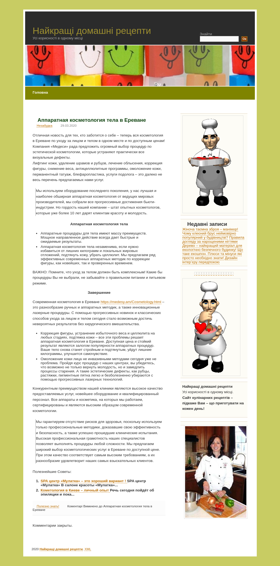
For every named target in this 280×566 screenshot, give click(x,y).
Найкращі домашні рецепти (92, 30)
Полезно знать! (48, 506)
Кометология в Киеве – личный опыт (75, 490)
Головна (40, 92)
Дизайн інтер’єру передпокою (209, 260)
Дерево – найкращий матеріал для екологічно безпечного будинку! (212, 248)
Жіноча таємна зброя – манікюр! (210, 229)
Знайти (206, 34)
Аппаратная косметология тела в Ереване (91, 120)
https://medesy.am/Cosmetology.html (131, 302)
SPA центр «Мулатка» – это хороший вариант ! (84, 481)
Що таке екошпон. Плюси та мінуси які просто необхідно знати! (212, 254)
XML (87, 549)
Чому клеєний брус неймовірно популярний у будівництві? (209, 235)
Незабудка (44, 125)
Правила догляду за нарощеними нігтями (213, 239)
